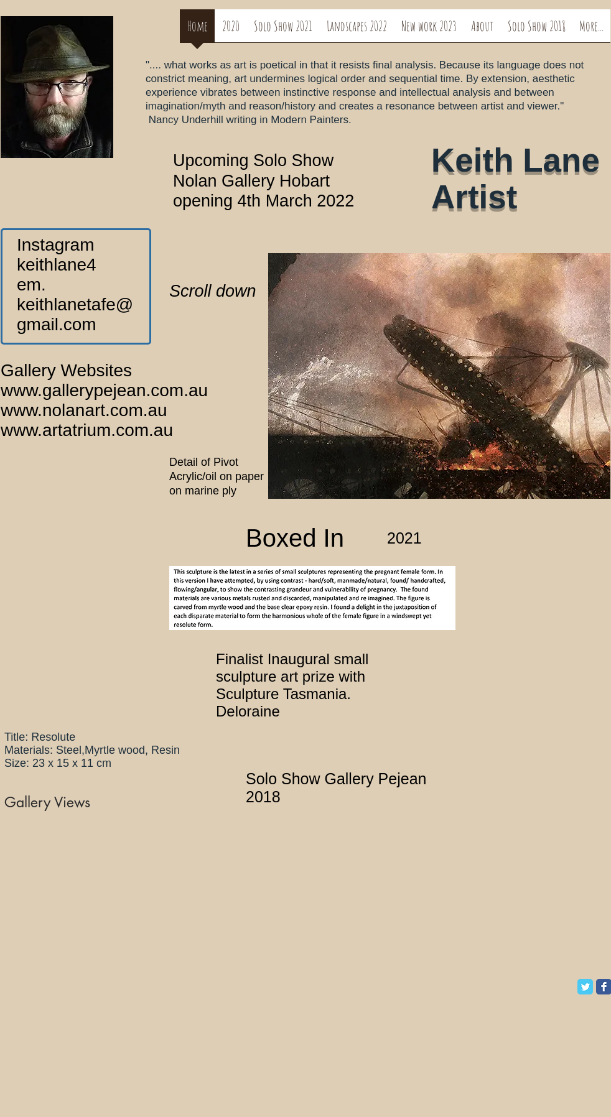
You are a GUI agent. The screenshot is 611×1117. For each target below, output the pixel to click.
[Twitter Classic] (585, 986)
